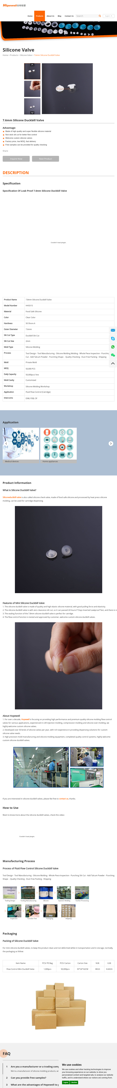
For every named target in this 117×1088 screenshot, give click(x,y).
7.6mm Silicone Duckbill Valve (47, 55)
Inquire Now (16, 158)
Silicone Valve (26, 55)
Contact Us (69, 16)
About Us (50, 16)
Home (30, 16)
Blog (59, 16)
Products (39, 16)
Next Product (45, 158)
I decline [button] (74, 1082)
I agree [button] (65, 1082)
